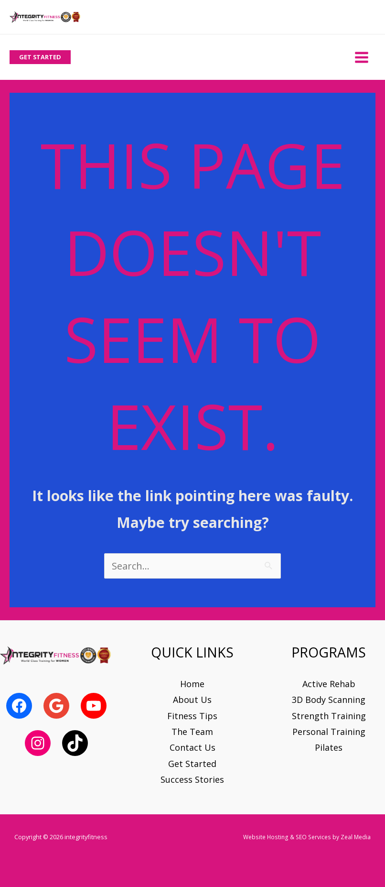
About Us (192, 699)
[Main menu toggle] (361, 57)
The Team (192, 731)
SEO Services (313, 837)
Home (192, 684)
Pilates (328, 747)
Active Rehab (328, 684)
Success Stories (192, 779)
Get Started (192, 763)
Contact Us (192, 747)
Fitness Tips (192, 716)
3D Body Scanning (328, 699)
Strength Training (329, 716)
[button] (40, 57)
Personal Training (328, 731)
